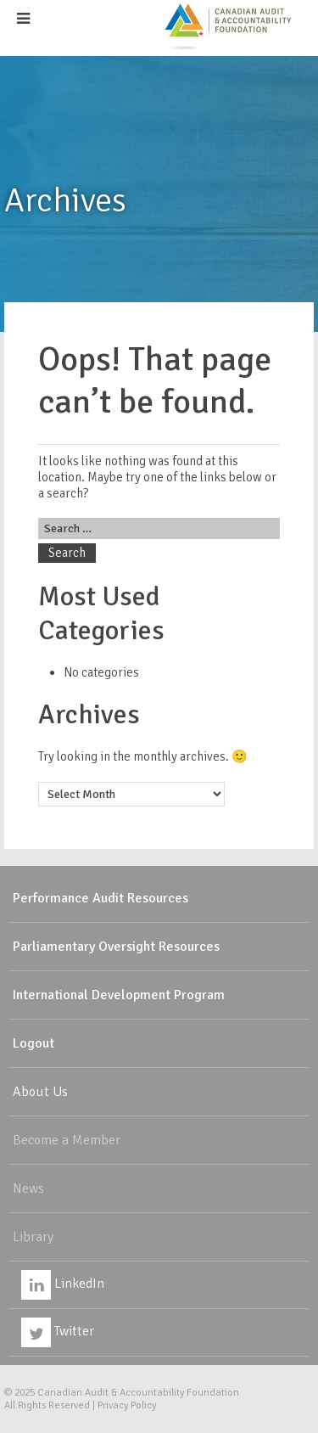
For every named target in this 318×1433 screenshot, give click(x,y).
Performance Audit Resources (100, 898)
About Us (40, 1092)
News (28, 1188)
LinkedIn (62, 1283)
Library (33, 1237)
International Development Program (119, 995)
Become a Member (66, 1140)
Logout (33, 1043)
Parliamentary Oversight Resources (116, 946)
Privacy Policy (127, 1405)
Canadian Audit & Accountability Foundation (138, 1392)
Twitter (57, 1331)
